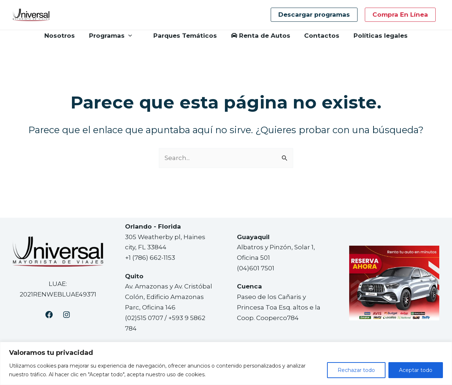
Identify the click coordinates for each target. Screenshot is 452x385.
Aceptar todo (415, 370)
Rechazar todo (356, 370)
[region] (226, 363)
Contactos (319, 35)
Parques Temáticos (182, 35)
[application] (130, 35)
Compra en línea (400, 14)
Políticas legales (377, 35)
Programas (112, 35)
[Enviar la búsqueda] (285, 158)
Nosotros (63, 35)
